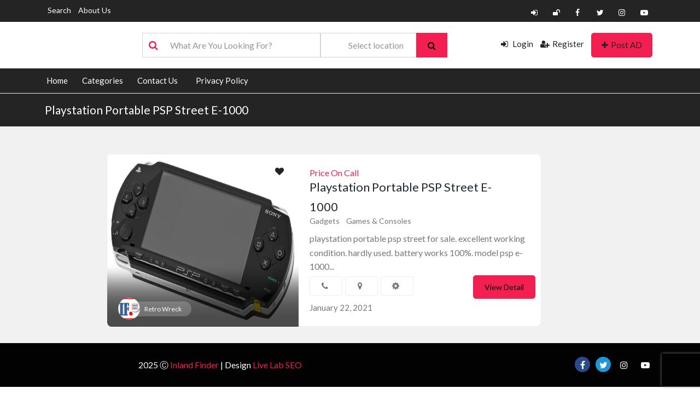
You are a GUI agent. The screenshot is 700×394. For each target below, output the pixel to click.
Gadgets (325, 220)
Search (59, 10)
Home (57, 80)
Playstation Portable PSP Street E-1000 (146, 110)
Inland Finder (194, 365)
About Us (94, 10)
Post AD (622, 45)
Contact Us (157, 80)
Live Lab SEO (277, 365)
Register (562, 44)
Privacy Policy (222, 80)
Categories (102, 80)
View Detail (504, 287)
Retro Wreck (163, 309)
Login (517, 44)
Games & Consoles (378, 220)
